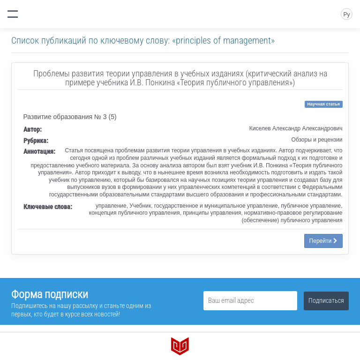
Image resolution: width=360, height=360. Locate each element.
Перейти (323, 241)
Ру (346, 14)
